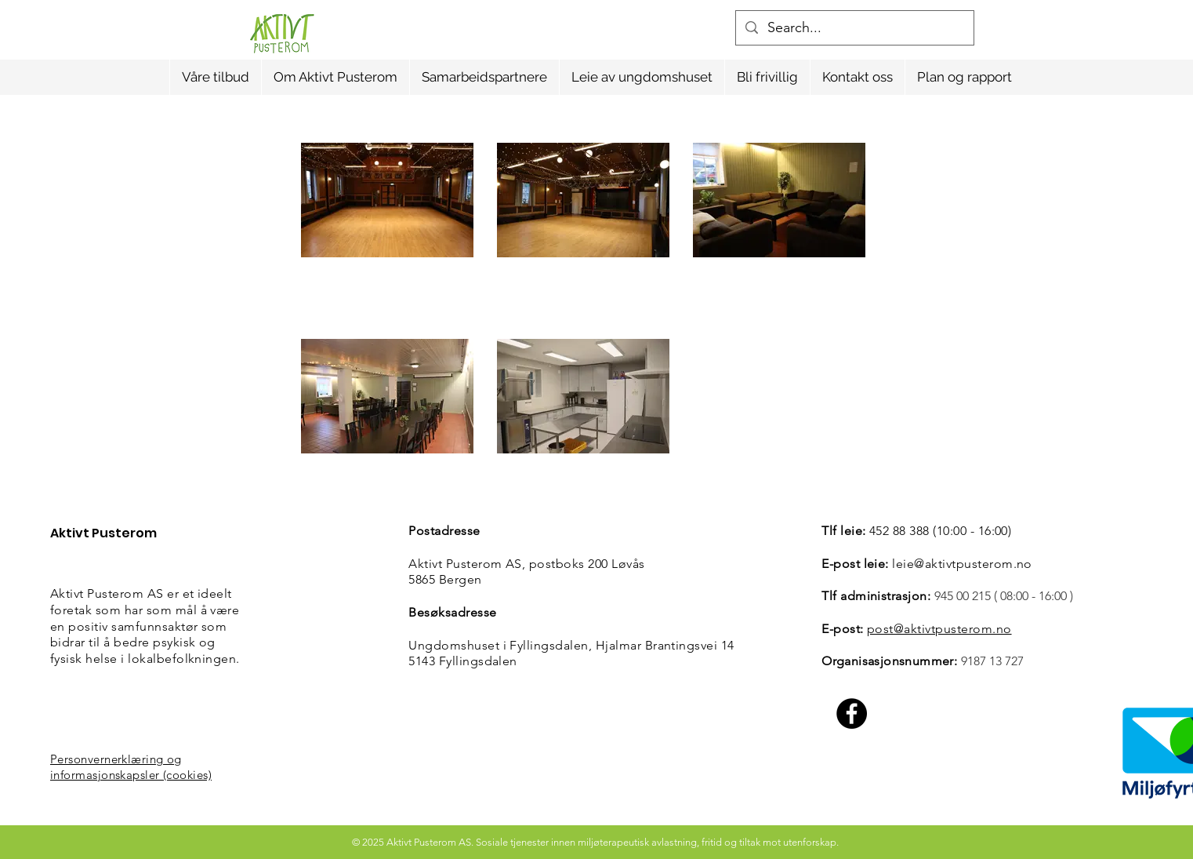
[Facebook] (851, 713)
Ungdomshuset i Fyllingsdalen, (501, 645)
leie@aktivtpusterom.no (962, 563)
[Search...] (854, 28)
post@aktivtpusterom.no (939, 628)
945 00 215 (962, 595)
